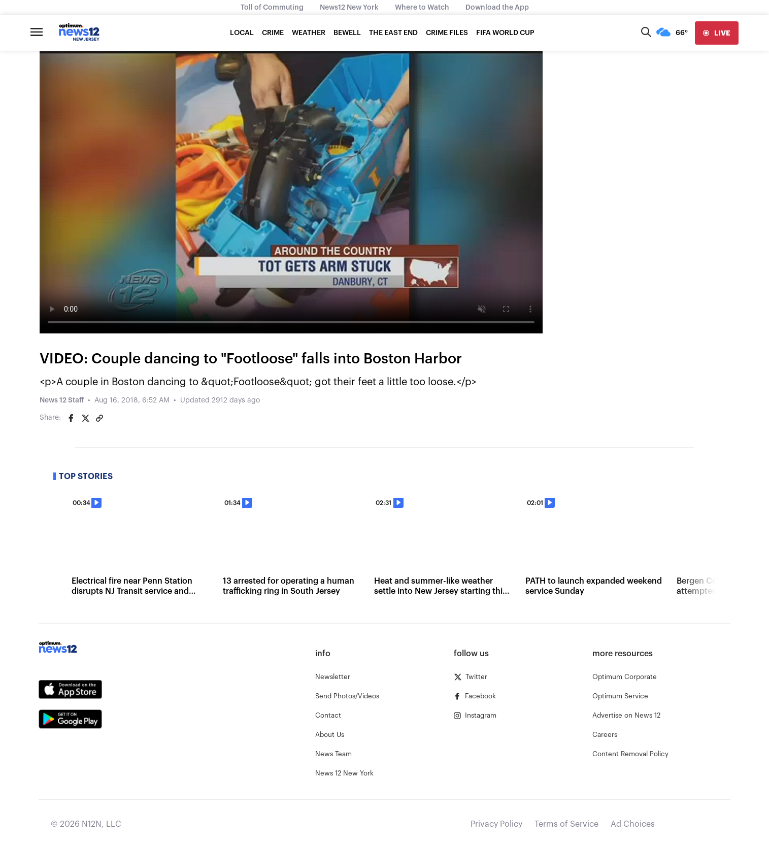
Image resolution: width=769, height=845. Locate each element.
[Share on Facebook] (71, 418)
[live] (717, 33)
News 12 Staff (62, 400)
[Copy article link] (99, 418)
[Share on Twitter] (85, 418)
